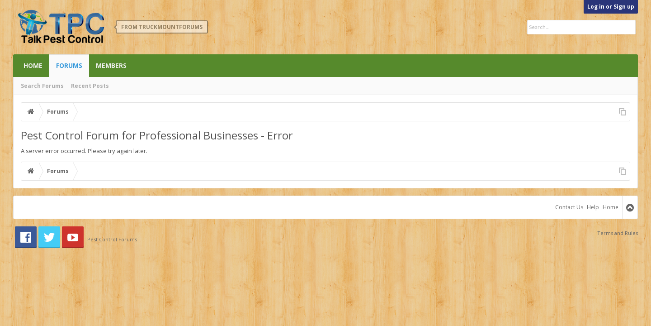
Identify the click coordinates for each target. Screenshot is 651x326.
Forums (69, 65)
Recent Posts (90, 86)
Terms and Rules (617, 233)
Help (593, 207)
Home (33, 65)
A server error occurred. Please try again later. (84, 151)
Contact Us (569, 207)
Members (111, 65)
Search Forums (42, 86)
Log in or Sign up (610, 6)
